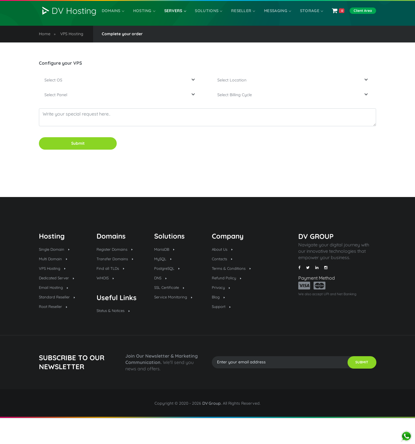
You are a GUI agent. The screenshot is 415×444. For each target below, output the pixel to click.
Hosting (147, 17)
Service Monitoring (176, 323)
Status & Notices (116, 336)
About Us (224, 270)
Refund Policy (229, 302)
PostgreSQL (169, 291)
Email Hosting (56, 313)
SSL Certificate (172, 313)
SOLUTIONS (208, 17)
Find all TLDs (113, 291)
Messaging (274, 17)
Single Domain (57, 270)
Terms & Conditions (235, 291)
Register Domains (118, 270)
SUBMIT (356, 388)
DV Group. (212, 429)
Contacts (224, 280)
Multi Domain (55, 280)
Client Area (362, 17)
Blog (219, 323)
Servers (176, 17)
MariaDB (166, 270)
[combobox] (121, 92)
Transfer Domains (118, 280)
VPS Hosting (71, 45)
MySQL (164, 280)
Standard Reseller (60, 323)
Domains (118, 17)
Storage (306, 17)
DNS (161, 302)
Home (44, 45)
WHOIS (107, 302)
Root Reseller (56, 334)
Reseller (241, 17)
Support (223, 334)
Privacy (222, 313)
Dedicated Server (60, 302)
